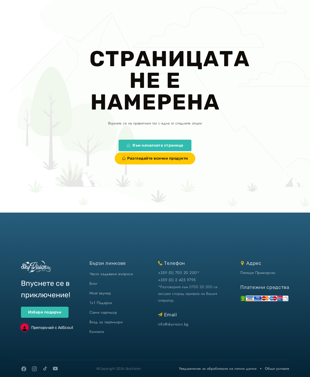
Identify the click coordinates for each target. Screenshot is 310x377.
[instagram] (34, 369)
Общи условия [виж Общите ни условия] (277, 368)
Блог (93, 283)
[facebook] (24, 369)
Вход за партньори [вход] (106, 322)
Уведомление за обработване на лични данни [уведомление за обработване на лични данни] (217, 368)
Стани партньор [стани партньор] (103, 312)
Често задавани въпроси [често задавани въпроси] (111, 274)
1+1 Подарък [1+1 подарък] (100, 303)
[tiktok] (45, 368)
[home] (36, 266)
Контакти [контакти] (96, 331)
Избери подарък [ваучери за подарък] (45, 312)
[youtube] (55, 369)
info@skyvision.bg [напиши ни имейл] (173, 324)
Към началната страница (155, 145)
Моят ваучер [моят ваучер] (100, 293)
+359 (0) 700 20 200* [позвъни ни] (178, 272)
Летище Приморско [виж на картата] (258, 272)
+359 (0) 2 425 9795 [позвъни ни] (177, 280)
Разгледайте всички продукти (155, 158)
